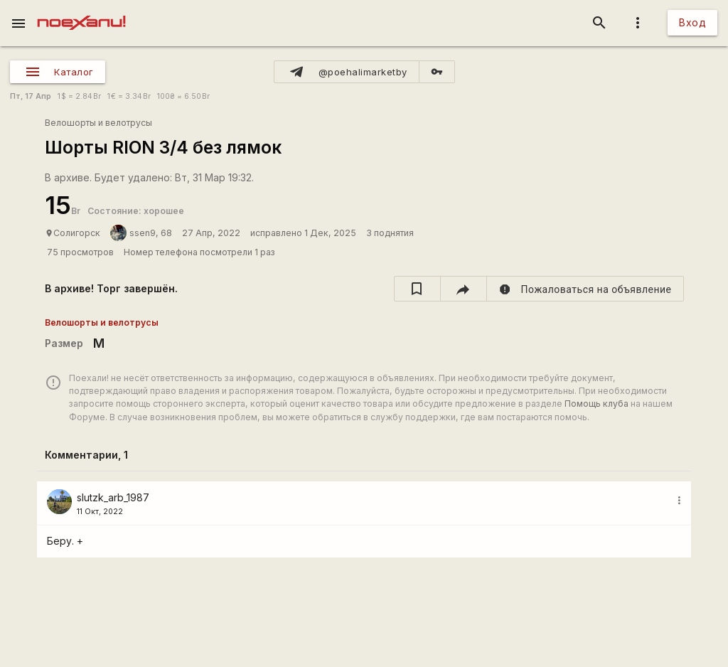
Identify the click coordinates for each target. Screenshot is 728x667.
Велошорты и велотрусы (98, 122)
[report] (585, 289)
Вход (692, 22)
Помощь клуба (596, 403)
